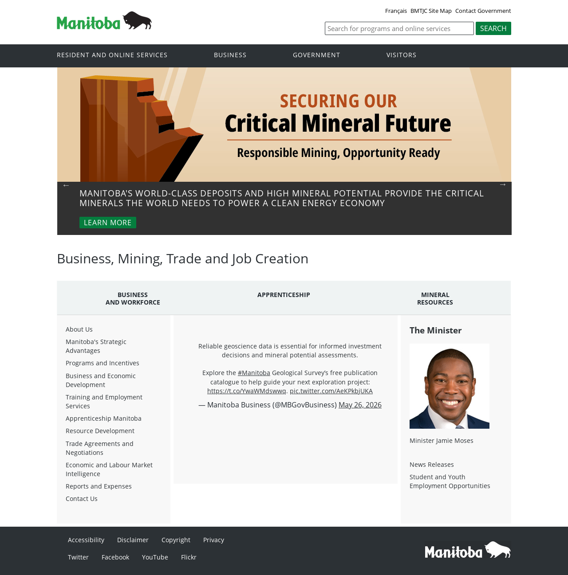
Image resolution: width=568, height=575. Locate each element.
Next (502, 184)
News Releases (432, 464)
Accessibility (86, 540)
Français (396, 11)
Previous (66, 185)
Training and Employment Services (104, 401)
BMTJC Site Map (431, 11)
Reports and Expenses (99, 486)
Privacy (213, 540)
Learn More (108, 222)
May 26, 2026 (360, 405)
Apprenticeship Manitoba (104, 418)
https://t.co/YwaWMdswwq (246, 391)
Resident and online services (112, 55)
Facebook (115, 557)
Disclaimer (133, 540)
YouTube (155, 557)
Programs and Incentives (102, 363)
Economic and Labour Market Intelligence (109, 469)
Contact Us (82, 498)
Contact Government (483, 11)
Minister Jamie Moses (441, 440)
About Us (79, 329)
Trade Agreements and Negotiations (100, 448)
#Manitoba (254, 372)
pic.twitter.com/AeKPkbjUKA (331, 391)
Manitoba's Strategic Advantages (96, 346)
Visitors (402, 55)
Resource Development (100, 430)
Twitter (78, 557)
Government (316, 55)
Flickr (189, 557)
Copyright (176, 540)
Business (230, 55)
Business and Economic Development (101, 380)
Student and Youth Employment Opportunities (450, 481)
